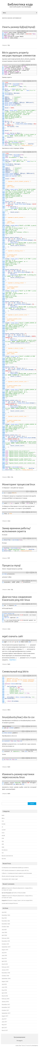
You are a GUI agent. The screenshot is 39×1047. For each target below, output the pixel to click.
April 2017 (4, 1027)
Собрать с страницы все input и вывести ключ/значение (17, 873)
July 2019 (4, 952)
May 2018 (4, 990)
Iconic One (18, 1045)
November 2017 (6, 1007)
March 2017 (5, 1030)
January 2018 (5, 1001)
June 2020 (4, 932)
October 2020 (5, 926)
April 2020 (4, 935)
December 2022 (6, 920)
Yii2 (3, 852)
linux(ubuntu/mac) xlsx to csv (18, 717)
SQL (9, 45)
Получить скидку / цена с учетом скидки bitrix (20, 900)
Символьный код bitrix (15, 671)
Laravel (3, 829)
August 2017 (5, 1016)
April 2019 (4, 961)
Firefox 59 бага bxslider (19, 892)
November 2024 (6, 915)
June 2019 (4, 955)
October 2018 (5, 975)
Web (3, 847)
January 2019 (5, 969)
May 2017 (4, 1024)
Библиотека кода (20, 4)
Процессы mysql (11, 565)
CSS (3, 821)
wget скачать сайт (12, 636)
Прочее (4, 858)
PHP (9, 558)
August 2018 (5, 981)
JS (2, 826)
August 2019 (5, 949)
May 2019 (4, 958)
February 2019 (5, 967)
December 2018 (6, 972)
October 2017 (5, 1010)
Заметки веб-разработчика (20, 6)
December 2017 (6, 1004)
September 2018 (6, 978)
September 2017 (6, 1013)
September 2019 (6, 946)
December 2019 (6, 941)
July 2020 (4, 929)
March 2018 (5, 995)
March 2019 (5, 964)
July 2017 (4, 1019)
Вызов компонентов (7, 855)
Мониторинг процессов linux (18, 484)
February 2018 (5, 998)
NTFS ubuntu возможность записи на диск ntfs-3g (15, 870)
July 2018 (4, 984)
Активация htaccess (12, 903)
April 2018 (4, 993)
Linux (9, 520)
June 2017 (4, 1021)
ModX (3, 835)
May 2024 (4, 918)
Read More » (13, 660)
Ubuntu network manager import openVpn (13, 876)
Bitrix (9, 477)
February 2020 (5, 938)
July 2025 (4, 912)
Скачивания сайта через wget (10, 879)
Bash (9, 664)
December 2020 (6, 923)
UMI (3, 844)
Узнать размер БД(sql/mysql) (18, 27)
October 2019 (5, 944)
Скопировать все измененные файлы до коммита (15, 867)
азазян (4, 903)
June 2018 (4, 987)
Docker (3, 824)
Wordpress (5, 850)
